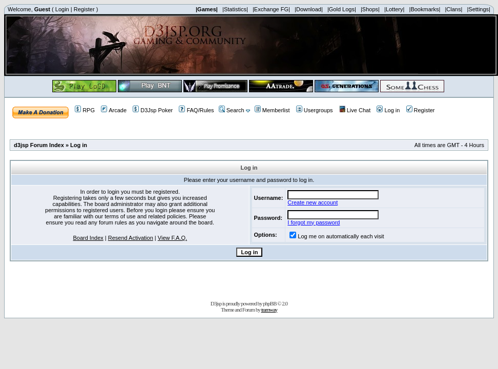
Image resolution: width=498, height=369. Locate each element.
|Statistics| (235, 9)
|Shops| (370, 9)
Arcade (114, 110)
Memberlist (272, 110)
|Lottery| (394, 9)
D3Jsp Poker (153, 110)
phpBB (269, 303)
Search (231, 110)
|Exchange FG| (271, 9)
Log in (388, 110)
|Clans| (453, 9)
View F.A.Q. (172, 238)
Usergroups (314, 110)
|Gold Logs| (341, 9)
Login (62, 9)
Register (84, 9)
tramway (269, 309)
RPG (85, 110)
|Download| (309, 9)
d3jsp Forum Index (39, 145)
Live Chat (354, 110)
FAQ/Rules (196, 110)
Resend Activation (130, 238)
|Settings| (478, 9)
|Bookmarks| (425, 9)
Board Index (88, 238)
